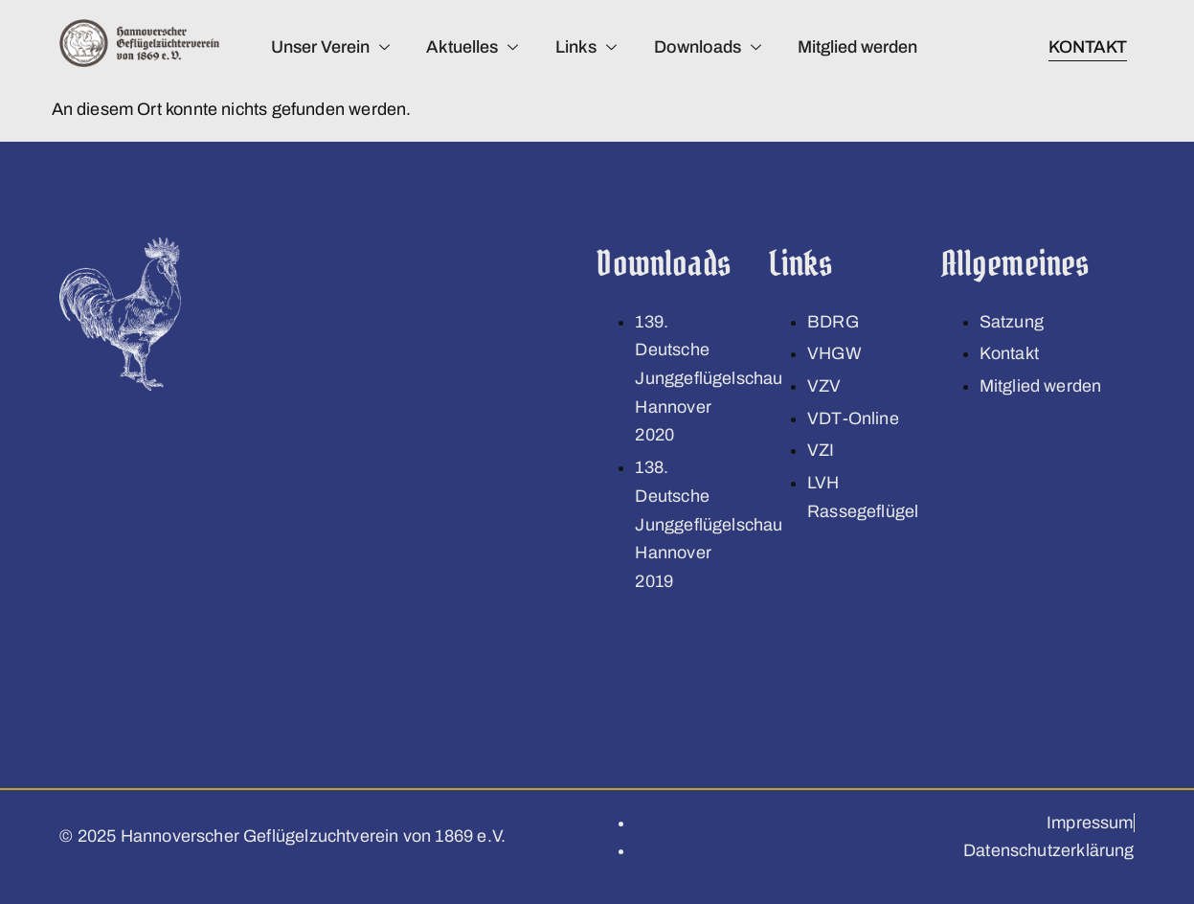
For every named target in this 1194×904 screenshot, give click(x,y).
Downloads (707, 46)
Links (585, 46)
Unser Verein (326, 46)
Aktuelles (470, 46)
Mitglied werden (859, 46)
